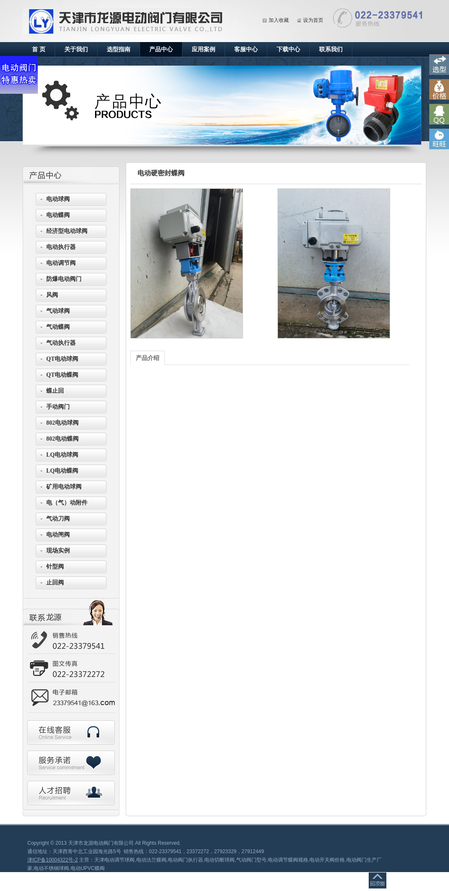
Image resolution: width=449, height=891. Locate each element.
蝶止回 (55, 391)
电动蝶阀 (58, 215)
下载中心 (288, 49)
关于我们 (76, 49)
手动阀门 (58, 407)
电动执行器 (61, 247)
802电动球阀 (62, 423)
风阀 (52, 295)
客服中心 (246, 49)
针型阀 (55, 566)
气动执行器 (61, 343)
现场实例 (58, 550)
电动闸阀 (58, 534)
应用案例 (203, 49)
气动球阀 (58, 311)
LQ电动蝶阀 (62, 471)
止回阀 (55, 582)
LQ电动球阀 (62, 455)
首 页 (38, 49)
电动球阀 (58, 199)
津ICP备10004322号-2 (52, 860)
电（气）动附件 (66, 503)
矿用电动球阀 (64, 487)
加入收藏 (279, 20)
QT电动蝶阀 (62, 375)
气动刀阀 (58, 519)
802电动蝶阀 (62, 439)
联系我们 (331, 49)
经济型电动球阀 (66, 231)
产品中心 (161, 49)
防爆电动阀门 (64, 279)
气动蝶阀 (58, 327)
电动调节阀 (61, 263)
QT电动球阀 (62, 359)
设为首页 (313, 20)
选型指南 (118, 49)
